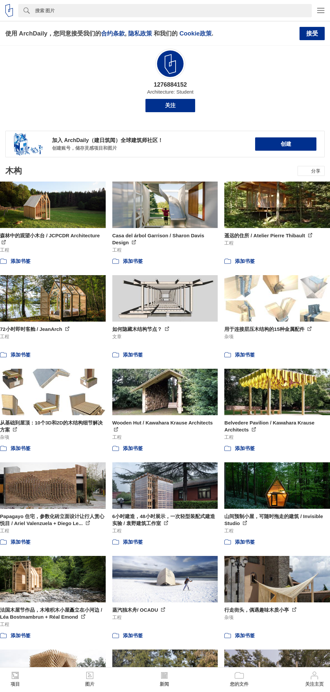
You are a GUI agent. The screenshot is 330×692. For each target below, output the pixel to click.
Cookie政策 (195, 33)
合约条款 (113, 33)
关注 (170, 105)
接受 (312, 33)
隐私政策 (140, 33)
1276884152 (170, 84)
